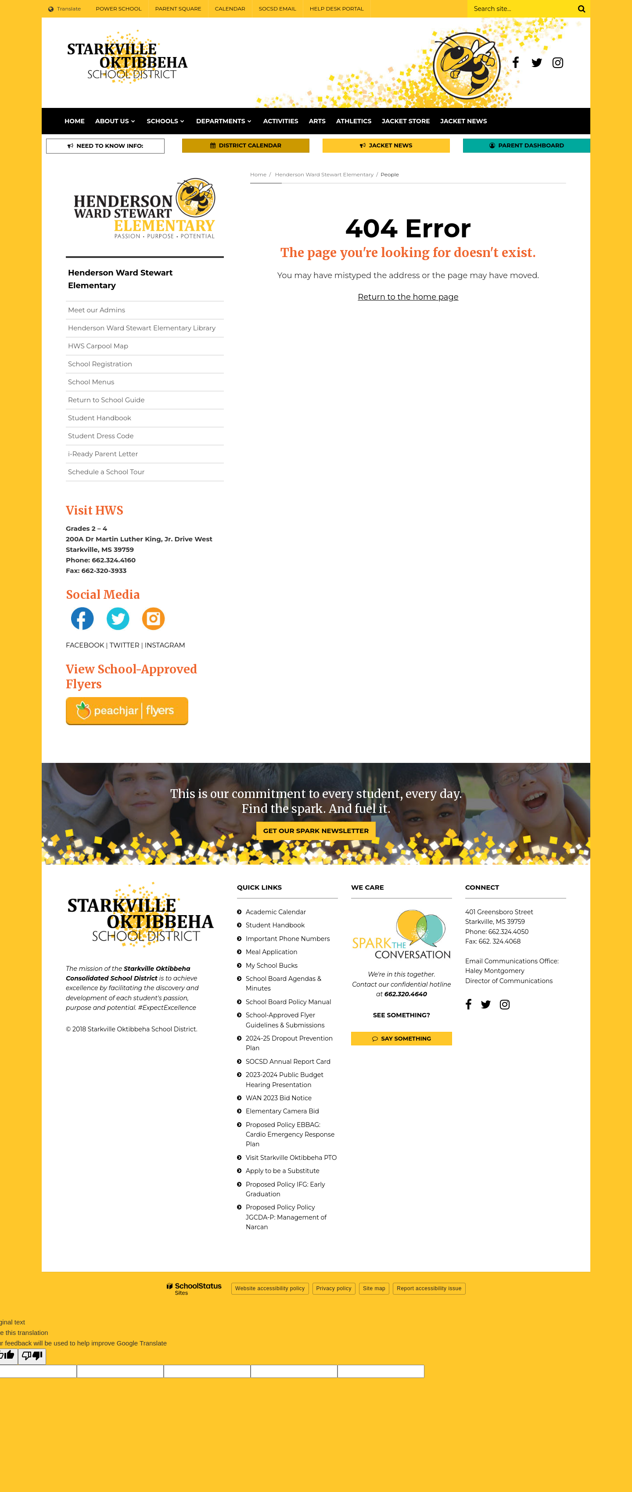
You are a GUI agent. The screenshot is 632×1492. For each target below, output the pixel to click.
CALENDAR (230, 8)
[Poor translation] (32, 1357)
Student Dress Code (101, 436)
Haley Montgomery (494, 971)
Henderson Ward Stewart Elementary (324, 174)
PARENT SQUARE (178, 8)
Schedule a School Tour (106, 472)
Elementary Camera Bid (282, 1111)
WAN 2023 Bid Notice (279, 1098)
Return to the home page (408, 297)
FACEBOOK (85, 645)
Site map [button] (374, 1288)
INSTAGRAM (165, 645)
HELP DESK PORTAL (337, 8)
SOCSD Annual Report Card (288, 1062)
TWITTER (125, 645)
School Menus (91, 382)
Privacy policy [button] (334, 1288)
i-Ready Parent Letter (103, 454)
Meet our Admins (96, 310)
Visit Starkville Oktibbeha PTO (291, 1158)
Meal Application (272, 952)
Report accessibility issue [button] (429, 1288)
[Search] (581, 9)
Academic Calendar (276, 912)
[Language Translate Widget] (65, 9)
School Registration (100, 364)
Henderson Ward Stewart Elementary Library (146, 329)
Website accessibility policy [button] (270, 1288)
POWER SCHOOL (118, 8)
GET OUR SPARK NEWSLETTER (316, 831)
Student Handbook (99, 418)
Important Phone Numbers (288, 939)
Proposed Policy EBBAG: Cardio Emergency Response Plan (290, 1135)
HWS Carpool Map (112, 347)
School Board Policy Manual (288, 1002)
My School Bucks (272, 966)
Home (258, 174)
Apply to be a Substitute (283, 1171)
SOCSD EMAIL (277, 8)
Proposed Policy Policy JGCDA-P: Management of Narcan (286, 1217)
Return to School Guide (106, 400)
